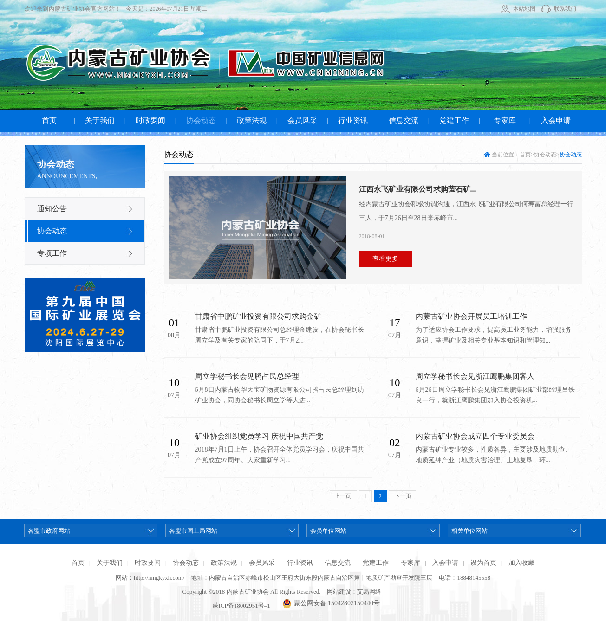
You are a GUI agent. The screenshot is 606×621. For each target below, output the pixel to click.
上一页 (343, 496)
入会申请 (445, 562)
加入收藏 (521, 562)
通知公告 (52, 209)
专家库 (410, 562)
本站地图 (524, 9)
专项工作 (52, 253)
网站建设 (339, 591)
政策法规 (224, 562)
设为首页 (483, 562)
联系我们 (565, 9)
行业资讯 (300, 562)
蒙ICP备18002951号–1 (241, 605)
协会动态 (52, 231)
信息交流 (338, 562)
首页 (525, 154)
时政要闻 (148, 562)
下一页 (402, 496)
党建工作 (376, 562)
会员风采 (262, 562)
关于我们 (110, 562)
